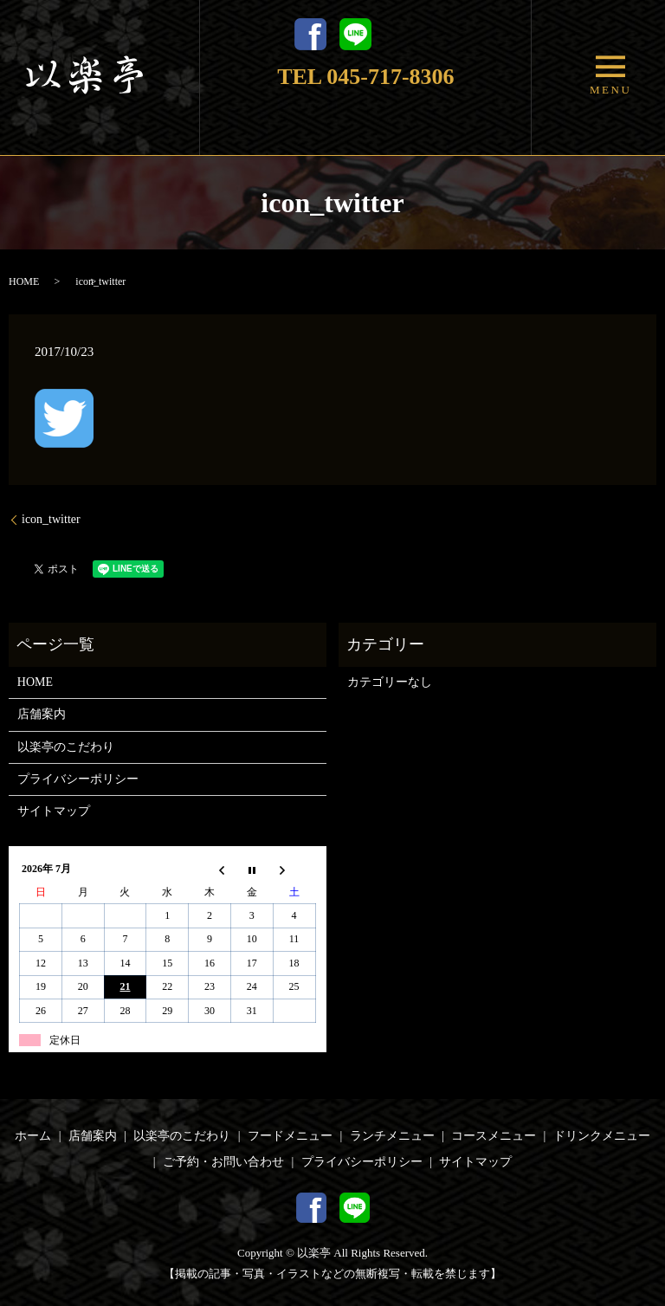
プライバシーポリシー (78, 779)
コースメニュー (493, 1135)
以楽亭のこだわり (65, 746)
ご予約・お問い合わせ (223, 1161)
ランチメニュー (392, 1135)
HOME (24, 281)
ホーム (33, 1135)
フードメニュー (290, 1135)
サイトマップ (53, 811)
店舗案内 (41, 714)
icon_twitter (51, 519)
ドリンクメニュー (601, 1135)
